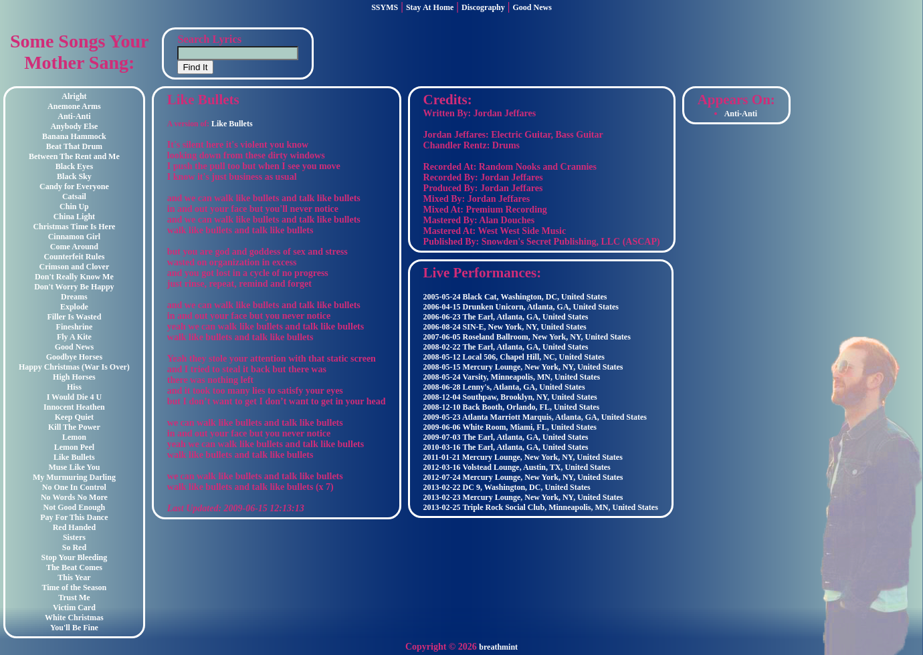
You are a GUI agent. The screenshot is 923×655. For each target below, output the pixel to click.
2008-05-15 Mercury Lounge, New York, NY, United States (523, 367)
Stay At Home (429, 7)
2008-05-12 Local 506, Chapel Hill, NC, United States (514, 357)
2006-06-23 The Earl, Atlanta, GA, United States (506, 316)
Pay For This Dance (74, 517)
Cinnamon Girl (74, 236)
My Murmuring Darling (74, 477)
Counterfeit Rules (73, 256)
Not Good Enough (74, 507)
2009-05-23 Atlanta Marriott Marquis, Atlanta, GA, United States (535, 417)
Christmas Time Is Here (74, 226)
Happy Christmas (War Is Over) (74, 367)
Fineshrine (74, 327)
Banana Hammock (74, 136)
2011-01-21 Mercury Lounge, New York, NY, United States (523, 457)
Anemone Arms (74, 106)
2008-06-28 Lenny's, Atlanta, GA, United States (504, 387)
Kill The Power (74, 427)
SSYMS (384, 7)
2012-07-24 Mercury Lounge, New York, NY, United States (523, 477)
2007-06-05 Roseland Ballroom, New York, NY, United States (527, 337)
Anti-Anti (74, 116)
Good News (532, 7)
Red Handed (74, 527)
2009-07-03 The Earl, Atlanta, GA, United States (506, 437)
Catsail (74, 196)
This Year (74, 577)
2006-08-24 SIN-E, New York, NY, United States (505, 327)
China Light (74, 216)
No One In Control (74, 487)
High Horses (74, 377)
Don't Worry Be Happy (74, 286)
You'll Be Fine (74, 627)
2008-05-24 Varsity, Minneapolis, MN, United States (512, 377)
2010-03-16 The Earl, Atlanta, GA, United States (506, 447)
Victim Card (74, 607)
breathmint (498, 647)
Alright (74, 96)
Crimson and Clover (74, 266)
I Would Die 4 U (74, 397)
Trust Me (74, 597)
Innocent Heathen (74, 407)
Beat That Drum (74, 146)
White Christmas (74, 617)
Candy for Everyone (74, 186)
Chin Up (74, 206)
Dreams (74, 296)
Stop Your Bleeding (74, 557)
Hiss (74, 387)
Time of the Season (74, 587)
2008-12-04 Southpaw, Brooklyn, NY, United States (510, 397)
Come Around (74, 246)
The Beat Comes (74, 567)
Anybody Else (74, 126)
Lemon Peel (74, 447)
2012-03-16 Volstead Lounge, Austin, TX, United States (517, 467)
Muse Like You (74, 467)
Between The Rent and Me (74, 156)
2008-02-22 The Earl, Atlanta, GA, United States (506, 347)
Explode (74, 306)
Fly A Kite (74, 337)
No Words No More (74, 497)
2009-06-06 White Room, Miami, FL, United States (510, 427)
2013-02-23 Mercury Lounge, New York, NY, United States (523, 497)
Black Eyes (74, 166)
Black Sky (74, 176)
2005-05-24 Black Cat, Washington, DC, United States (515, 296)
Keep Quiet (74, 417)
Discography (483, 7)
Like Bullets (74, 457)
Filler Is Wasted (74, 316)
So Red (74, 547)
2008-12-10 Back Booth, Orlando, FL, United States (511, 407)
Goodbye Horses (74, 357)
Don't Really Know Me (74, 276)
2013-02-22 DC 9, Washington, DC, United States (507, 487)
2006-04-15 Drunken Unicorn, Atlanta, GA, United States (521, 306)
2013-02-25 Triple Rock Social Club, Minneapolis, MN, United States (540, 507)
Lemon (74, 437)
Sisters (74, 537)
